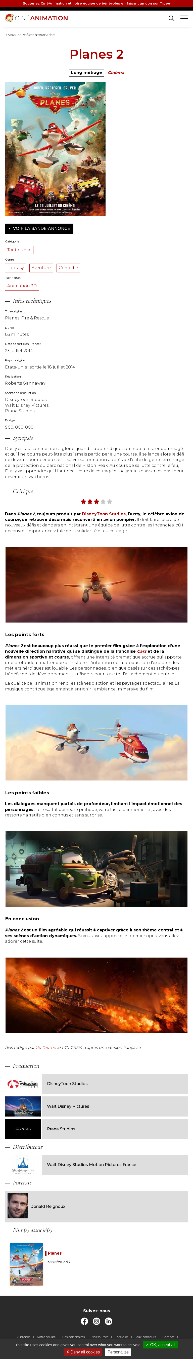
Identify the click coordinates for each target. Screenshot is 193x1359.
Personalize (118, 1352)
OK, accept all (160, 1345)
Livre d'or (121, 1337)
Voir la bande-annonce (39, 228)
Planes (55, 1253)
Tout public (19, 250)
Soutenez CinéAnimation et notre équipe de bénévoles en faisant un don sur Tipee (96, 3)
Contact (168, 1337)
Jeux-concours (145, 1337)
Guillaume (46, 1047)
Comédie (68, 267)
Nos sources (99, 1337)
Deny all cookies (83, 1352)
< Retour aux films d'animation (30, 35)
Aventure (41, 267)
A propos (23, 1337)
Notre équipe (46, 1337)
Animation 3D (22, 285)
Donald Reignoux (36, 1206)
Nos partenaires (73, 1337)
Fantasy (15, 267)
